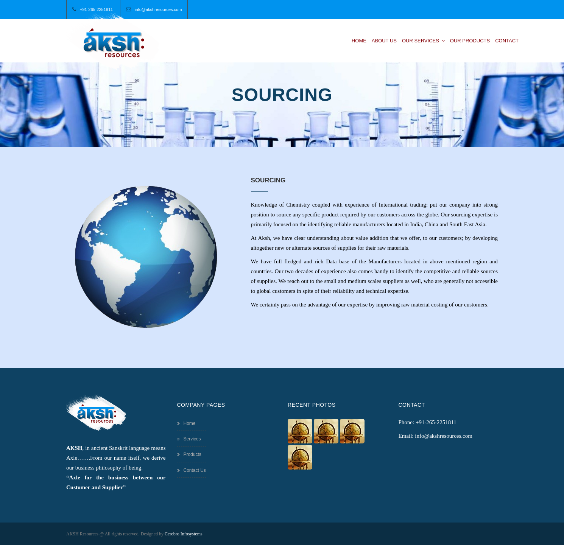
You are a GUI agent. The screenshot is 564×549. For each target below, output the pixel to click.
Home (359, 41)
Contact (507, 41)
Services (189, 439)
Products (189, 454)
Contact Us (191, 470)
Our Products (470, 41)
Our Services (423, 41)
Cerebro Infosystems (184, 534)
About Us (384, 41)
